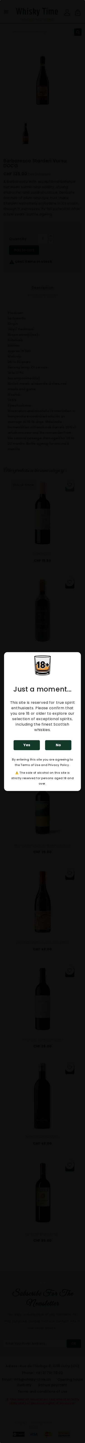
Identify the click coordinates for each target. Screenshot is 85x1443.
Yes (26, 745)
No (58, 745)
